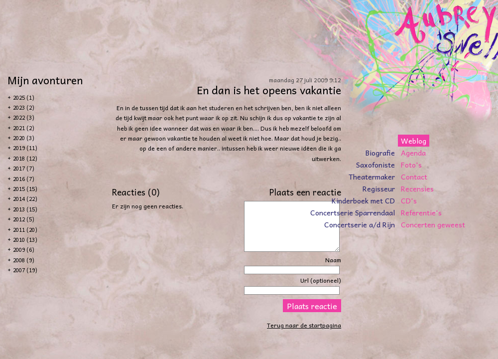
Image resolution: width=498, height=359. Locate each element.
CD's (409, 200)
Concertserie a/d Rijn (359, 224)
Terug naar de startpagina (304, 325)
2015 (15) (25, 188)
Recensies (417, 188)
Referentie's (421, 212)
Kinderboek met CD (363, 200)
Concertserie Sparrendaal (352, 212)
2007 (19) (25, 270)
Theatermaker (372, 176)
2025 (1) (23, 97)
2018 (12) (25, 158)
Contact (414, 176)
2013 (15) (25, 209)
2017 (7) (23, 168)
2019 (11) (25, 148)
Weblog (413, 141)
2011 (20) (25, 229)
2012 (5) (23, 219)
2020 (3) (23, 138)
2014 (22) (25, 198)
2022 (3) (23, 117)
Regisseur (379, 188)
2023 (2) (23, 107)
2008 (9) (23, 260)
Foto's (411, 165)
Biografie (380, 153)
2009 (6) (23, 249)
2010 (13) (25, 239)
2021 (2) (23, 128)
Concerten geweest (433, 224)
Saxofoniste (375, 165)
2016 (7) (23, 179)
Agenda (413, 153)
